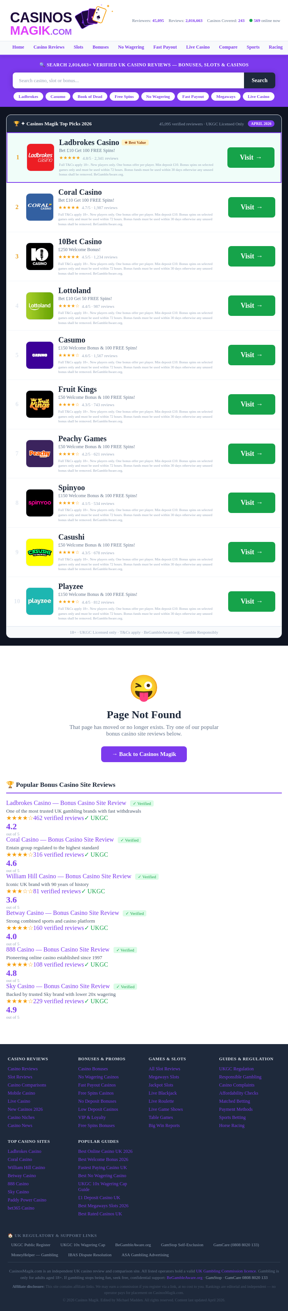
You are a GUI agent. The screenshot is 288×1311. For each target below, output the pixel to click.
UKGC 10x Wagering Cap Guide (102, 1186)
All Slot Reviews (164, 1068)
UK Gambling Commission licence (226, 1271)
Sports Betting (232, 1117)
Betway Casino (22, 1175)
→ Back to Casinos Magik (144, 754)
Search (260, 80)
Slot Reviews (20, 1077)
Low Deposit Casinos (98, 1109)
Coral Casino (20, 1159)
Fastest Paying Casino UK (102, 1167)
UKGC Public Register (30, 1244)
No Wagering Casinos (98, 1077)
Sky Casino (18, 1192)
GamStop (214, 1277)
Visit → (251, 157)
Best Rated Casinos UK (100, 1214)
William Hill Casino (26, 1167)
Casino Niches (21, 1117)
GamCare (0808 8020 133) (236, 1244)
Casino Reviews (49, 47)
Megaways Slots (164, 1077)
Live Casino (198, 47)
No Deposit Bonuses (97, 1101)
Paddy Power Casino (27, 1200)
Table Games (161, 1117)
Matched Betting (234, 1101)
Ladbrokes (28, 96)
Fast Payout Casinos (97, 1085)
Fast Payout (165, 47)
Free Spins (124, 96)
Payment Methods (236, 1109)
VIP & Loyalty (92, 1117)
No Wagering (131, 47)
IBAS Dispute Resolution (90, 1254)
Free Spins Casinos (96, 1093)
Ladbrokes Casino (24, 1151)
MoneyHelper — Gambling (34, 1254)
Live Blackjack (163, 1093)
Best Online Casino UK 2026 (105, 1151)
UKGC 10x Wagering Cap (82, 1244)
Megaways (225, 96)
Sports (253, 47)
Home (18, 47)
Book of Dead (90, 96)
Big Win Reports (164, 1125)
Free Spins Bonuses (96, 1125)
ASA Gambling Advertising (145, 1254)
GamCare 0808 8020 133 (246, 1277)
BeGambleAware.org (133, 1244)
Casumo (58, 96)
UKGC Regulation (236, 1068)
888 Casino (18, 1183)
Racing (276, 47)
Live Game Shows (166, 1109)
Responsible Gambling (240, 1077)
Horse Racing (232, 1125)
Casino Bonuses (93, 1068)
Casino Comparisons (27, 1085)
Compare (228, 47)
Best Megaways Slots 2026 (103, 1205)
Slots (78, 47)
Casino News (20, 1125)
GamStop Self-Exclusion (182, 1244)
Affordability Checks (238, 1093)
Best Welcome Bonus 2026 (103, 1159)
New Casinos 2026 (25, 1109)
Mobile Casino (21, 1093)
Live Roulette (161, 1101)
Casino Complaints (237, 1085)
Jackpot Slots (161, 1085)
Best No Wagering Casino (102, 1175)
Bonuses (101, 47)
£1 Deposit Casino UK (99, 1197)
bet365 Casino (21, 1208)
